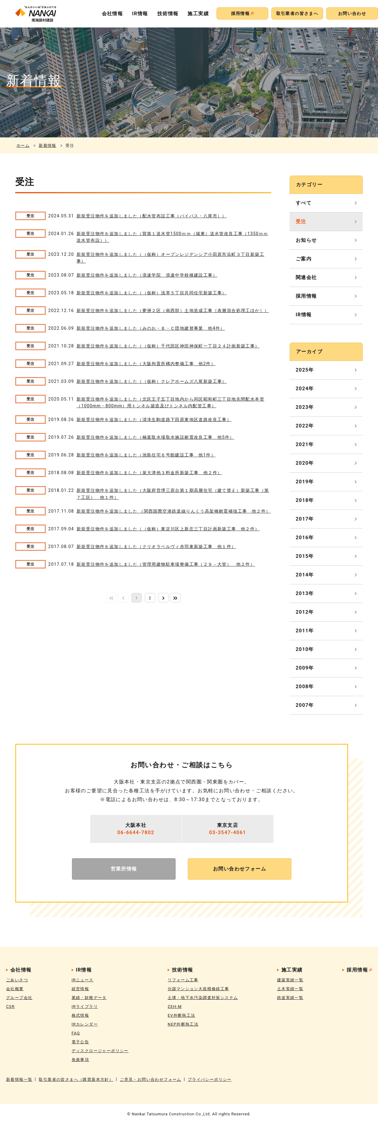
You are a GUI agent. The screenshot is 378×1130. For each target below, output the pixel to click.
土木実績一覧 (290, 988)
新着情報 (47, 145)
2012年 (305, 612)
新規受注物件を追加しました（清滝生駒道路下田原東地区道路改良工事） (154, 419)
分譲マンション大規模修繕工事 (198, 988)
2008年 (305, 686)
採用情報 (306, 296)
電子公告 (80, 1042)
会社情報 (112, 13)
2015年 (305, 556)
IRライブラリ (85, 1006)
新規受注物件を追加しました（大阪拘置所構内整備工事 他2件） (146, 363)
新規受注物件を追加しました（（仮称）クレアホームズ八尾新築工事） (152, 381)
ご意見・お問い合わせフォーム (150, 1079)
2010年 (305, 649)
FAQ (76, 1033)
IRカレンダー (85, 1024)
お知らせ (306, 240)
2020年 (305, 463)
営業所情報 (124, 869)
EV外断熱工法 (181, 1015)
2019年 (305, 482)
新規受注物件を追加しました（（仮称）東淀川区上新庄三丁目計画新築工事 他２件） (168, 528)
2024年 (305, 388)
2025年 (305, 370)
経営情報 (80, 988)
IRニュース (83, 980)
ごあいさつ (17, 980)
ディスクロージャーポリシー (100, 1050)
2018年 (305, 500)
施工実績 (198, 13)
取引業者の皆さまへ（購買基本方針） (76, 1079)
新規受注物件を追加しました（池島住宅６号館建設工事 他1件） (146, 454)
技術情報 (168, 13)
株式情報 (80, 1015)
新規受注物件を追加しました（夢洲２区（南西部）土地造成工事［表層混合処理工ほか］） (173, 310)
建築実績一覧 (290, 980)
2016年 (305, 537)
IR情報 (140, 13)
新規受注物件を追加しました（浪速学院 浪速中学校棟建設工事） (147, 275)
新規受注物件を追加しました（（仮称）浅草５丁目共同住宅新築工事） (152, 292)
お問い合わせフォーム (239, 869)
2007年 (305, 705)
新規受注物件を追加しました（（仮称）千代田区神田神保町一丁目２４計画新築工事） (168, 345)
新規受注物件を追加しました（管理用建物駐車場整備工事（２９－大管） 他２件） (166, 564)
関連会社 (306, 277)
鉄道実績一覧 (290, 997)
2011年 (305, 631)
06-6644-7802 (135, 832)
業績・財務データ (89, 997)
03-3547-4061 (227, 832)
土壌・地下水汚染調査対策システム (203, 997)
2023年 (305, 407)
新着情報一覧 (19, 1079)
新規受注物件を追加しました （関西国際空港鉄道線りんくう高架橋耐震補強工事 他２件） (173, 511)
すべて (304, 203)
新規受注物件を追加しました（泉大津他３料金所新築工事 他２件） (149, 472)
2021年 (305, 444)
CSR (10, 1006)
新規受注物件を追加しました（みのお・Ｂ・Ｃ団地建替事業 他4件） (151, 328)
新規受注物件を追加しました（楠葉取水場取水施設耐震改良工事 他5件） (155, 437)
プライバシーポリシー (210, 1079)
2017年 (305, 519)
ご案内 (304, 259)
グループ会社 (19, 997)
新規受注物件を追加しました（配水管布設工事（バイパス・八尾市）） (152, 215)
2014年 (305, 575)
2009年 (305, 668)
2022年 (305, 426)
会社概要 (15, 988)
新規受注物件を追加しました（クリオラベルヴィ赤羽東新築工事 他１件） (156, 546)
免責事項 (80, 1059)
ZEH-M (175, 1006)
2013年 (305, 593)
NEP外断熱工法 (183, 1024)
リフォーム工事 (183, 980)
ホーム (23, 145)
